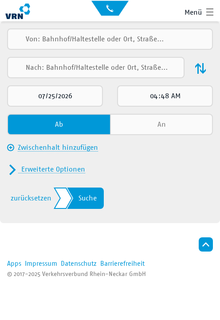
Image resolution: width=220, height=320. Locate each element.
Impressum (41, 263)
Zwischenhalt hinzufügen (58, 147)
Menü (193, 12)
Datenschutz (79, 263)
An (161, 124)
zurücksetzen (31, 198)
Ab (59, 124)
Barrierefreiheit (122, 263)
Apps (14, 263)
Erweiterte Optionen (53, 169)
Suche (88, 198)
